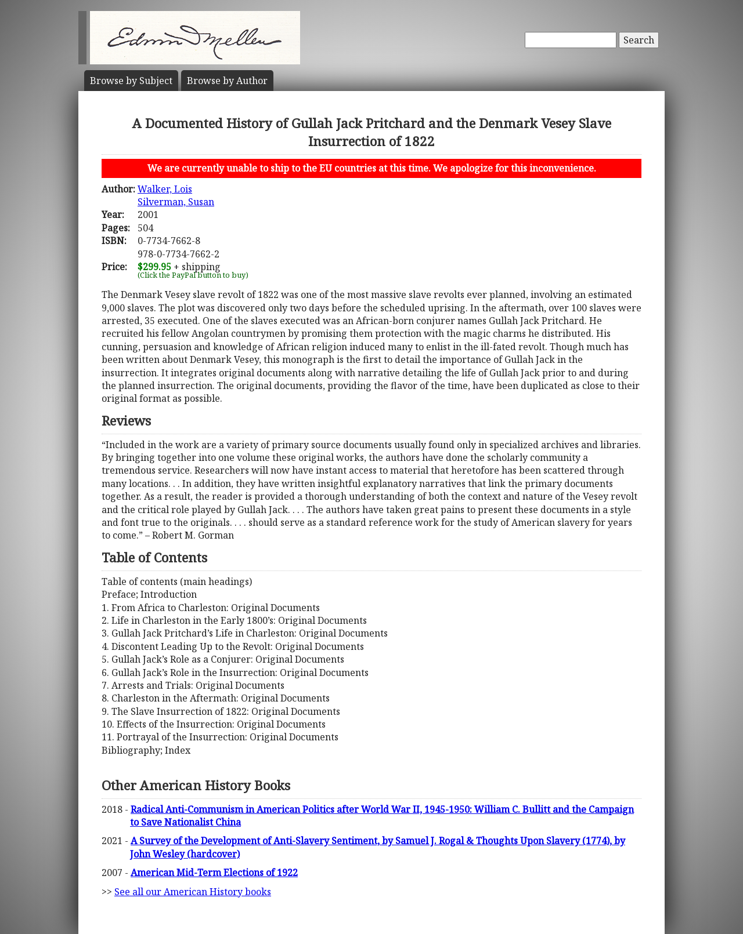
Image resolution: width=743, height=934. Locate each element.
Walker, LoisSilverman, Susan (176, 195)
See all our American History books (192, 891)
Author (227, 80)
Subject (131, 80)
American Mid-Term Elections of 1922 (214, 872)
